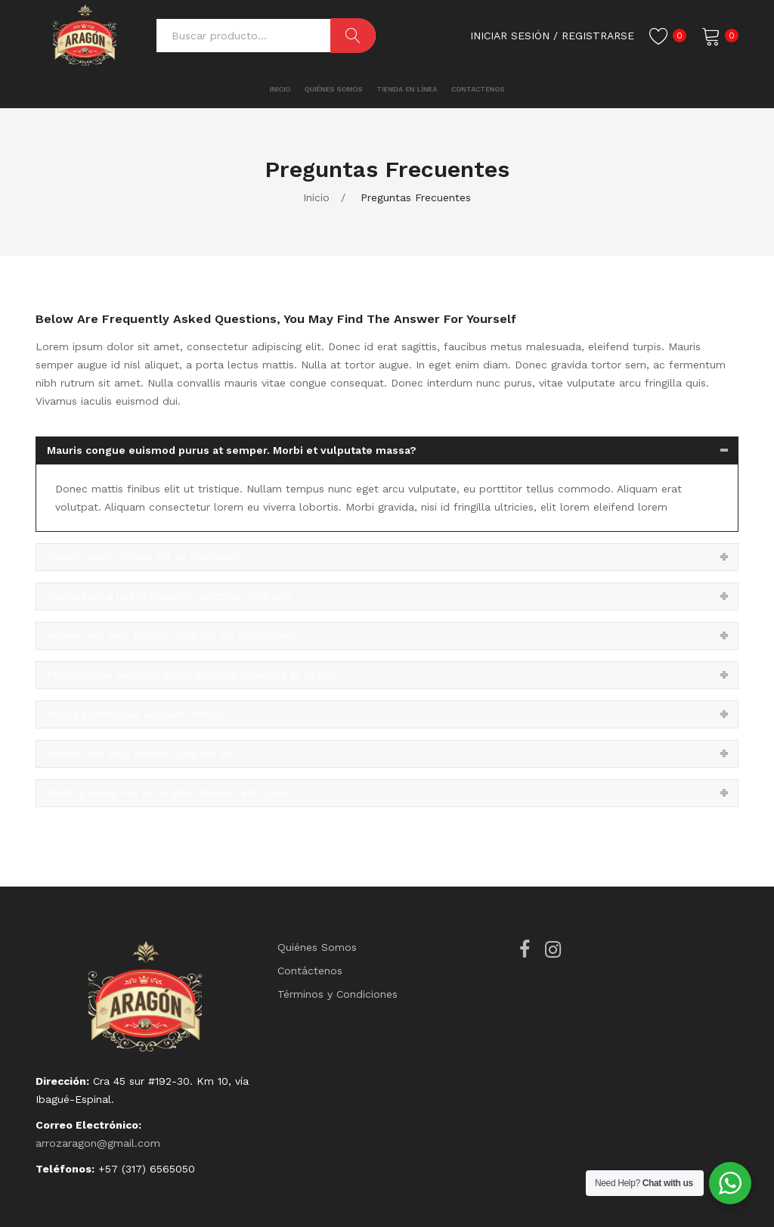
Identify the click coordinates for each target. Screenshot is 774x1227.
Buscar (353, 35)
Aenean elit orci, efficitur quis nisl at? (142, 753)
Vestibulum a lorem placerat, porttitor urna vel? (170, 596)
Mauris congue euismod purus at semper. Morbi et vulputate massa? (231, 450)
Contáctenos (309, 971)
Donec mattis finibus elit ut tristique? (142, 557)
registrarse (598, 36)
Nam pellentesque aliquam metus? (136, 714)
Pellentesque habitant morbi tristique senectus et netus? (193, 675)
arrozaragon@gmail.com (98, 1143)
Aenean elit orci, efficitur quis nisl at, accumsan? (171, 635)
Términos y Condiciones (337, 994)
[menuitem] (235, 89)
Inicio (316, 197)
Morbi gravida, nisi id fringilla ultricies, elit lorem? (172, 793)
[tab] (387, 450)
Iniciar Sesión (510, 36)
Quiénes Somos (317, 947)
